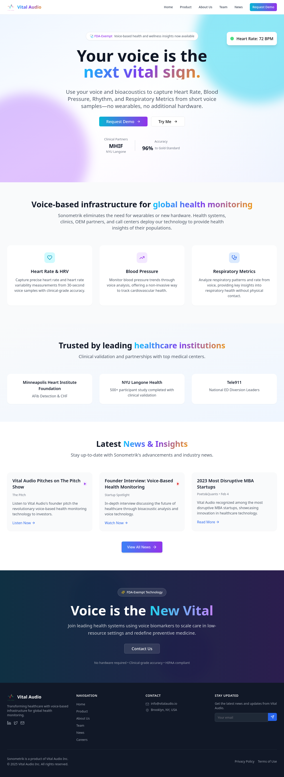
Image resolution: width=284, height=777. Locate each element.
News (239, 7)
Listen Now (23, 522)
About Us (205, 7)
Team (223, 7)
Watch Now (116, 522)
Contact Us (142, 648)
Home (168, 7)
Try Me (168, 121)
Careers (81, 740)
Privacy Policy (244, 761)
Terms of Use (267, 761)
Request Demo (263, 7)
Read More (208, 522)
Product (185, 7)
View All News (142, 547)
